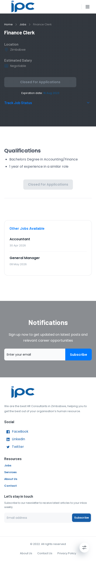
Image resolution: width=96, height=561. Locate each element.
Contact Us (44, 553)
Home (8, 24)
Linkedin (14, 439)
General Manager (25, 257)
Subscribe (78, 354)
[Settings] (84, 547)
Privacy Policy (66, 553)
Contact (10, 486)
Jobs (22, 24)
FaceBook (16, 432)
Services (10, 472)
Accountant (20, 239)
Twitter (14, 447)
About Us (10, 479)
